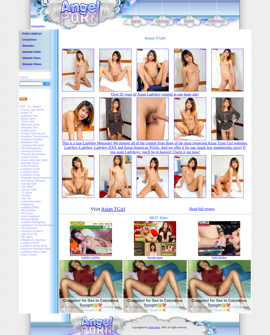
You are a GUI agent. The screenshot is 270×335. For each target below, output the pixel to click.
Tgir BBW (27, 186)
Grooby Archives (32, 151)
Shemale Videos (32, 64)
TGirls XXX (28, 121)
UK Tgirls (27, 237)
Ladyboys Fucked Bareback (38, 225)
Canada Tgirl (29, 183)
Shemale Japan (31, 124)
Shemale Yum (30, 127)
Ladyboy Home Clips (34, 251)
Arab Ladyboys (31, 216)
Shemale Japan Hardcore (37, 177)
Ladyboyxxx (29, 130)
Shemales (28, 45)
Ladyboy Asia (30, 115)
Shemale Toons (31, 58)
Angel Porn (154, 327)
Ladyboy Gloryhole (33, 145)
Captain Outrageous (34, 222)
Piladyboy (28, 204)
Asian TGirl (113, 209)
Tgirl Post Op (29, 234)
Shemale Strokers (32, 231)
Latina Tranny (30, 157)
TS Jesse (27, 192)
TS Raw (26, 195)
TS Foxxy (27, 213)
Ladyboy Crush (31, 169)
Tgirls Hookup (219, 257)
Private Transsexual (33, 133)
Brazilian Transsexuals (35, 136)
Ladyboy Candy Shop (34, 245)
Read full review (202, 209)
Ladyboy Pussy (31, 174)
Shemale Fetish (31, 51)
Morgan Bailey (30, 219)
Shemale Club (30, 142)
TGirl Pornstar (30, 166)
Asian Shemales (31, 201)
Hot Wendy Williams (34, 180)
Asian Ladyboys (32, 33)
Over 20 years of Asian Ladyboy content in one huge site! (155, 94)
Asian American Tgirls (35, 160)
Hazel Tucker (29, 254)
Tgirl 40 (26, 198)
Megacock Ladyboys (34, 239)
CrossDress (29, 39)
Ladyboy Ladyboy (32, 139)
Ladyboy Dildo (30, 207)
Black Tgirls (29, 118)
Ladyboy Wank (30, 242)
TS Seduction (30, 228)
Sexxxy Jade (29, 189)
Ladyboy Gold (30, 171)
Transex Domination (34, 154)
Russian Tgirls (30, 163)
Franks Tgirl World (33, 109)
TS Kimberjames (31, 148)
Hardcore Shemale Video (36, 248)
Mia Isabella (29, 210)
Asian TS (27, 112)
